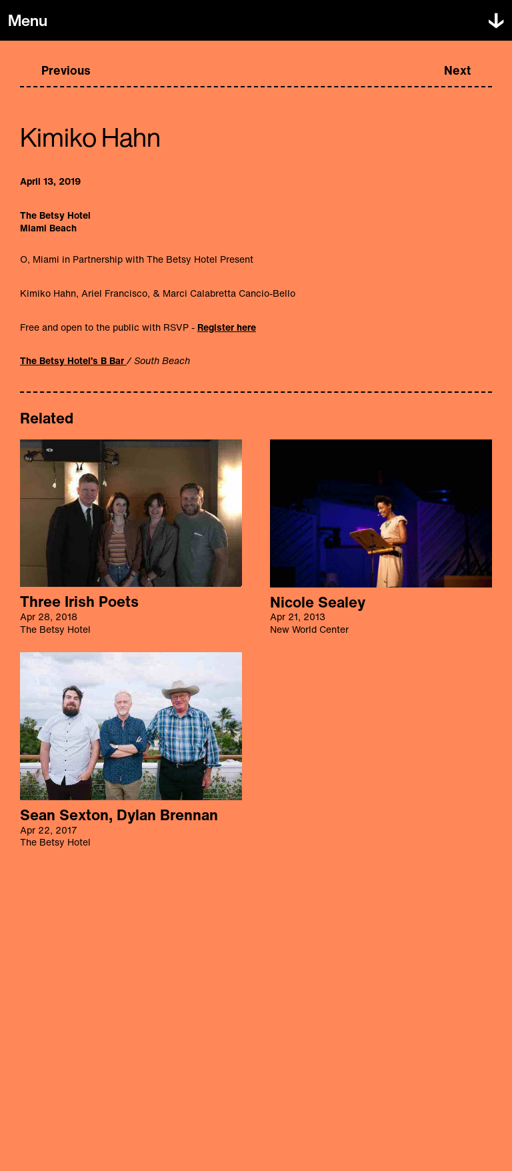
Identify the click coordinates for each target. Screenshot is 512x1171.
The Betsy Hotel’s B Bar (73, 360)
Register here (226, 327)
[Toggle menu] (27, 20)
